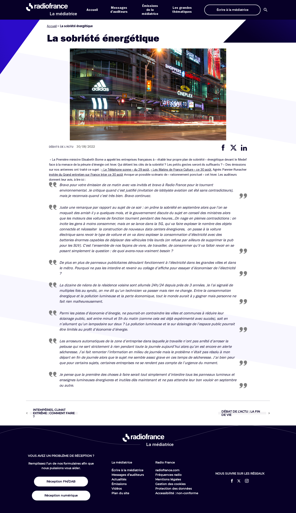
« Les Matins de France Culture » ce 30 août (181, 169)
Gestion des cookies (170, 484)
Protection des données (173, 488)
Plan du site (120, 493)
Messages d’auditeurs (128, 475)
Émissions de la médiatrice (150, 9)
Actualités (119, 479)
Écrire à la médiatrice (127, 470)
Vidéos (117, 488)
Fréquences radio (168, 475)
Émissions (119, 484)
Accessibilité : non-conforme (176, 493)
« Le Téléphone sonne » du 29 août (125, 169)
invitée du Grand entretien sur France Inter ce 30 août (86, 174)
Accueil (92, 9)
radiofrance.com (167, 470)
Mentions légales (168, 479)
